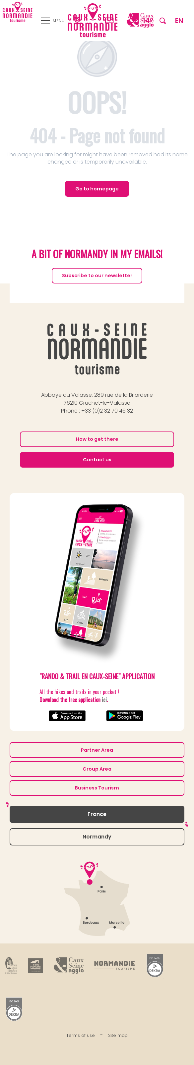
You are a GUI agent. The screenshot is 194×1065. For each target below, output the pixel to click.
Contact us (97, 459)
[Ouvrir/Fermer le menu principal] (53, 21)
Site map (118, 1035)
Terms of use (80, 1035)
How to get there (97, 439)
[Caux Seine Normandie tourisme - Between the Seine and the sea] (17, 12)
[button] (162, 20)
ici (104, 700)
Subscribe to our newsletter (97, 275)
